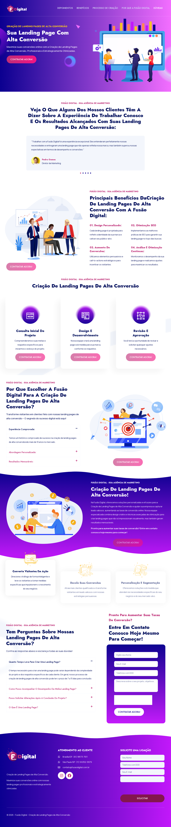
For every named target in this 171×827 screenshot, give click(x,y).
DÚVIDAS (158, 8)
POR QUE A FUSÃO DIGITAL (136, 8)
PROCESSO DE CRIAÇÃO (105, 8)
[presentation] (139, 788)
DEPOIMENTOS (65, 8)
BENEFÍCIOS (83, 8)
